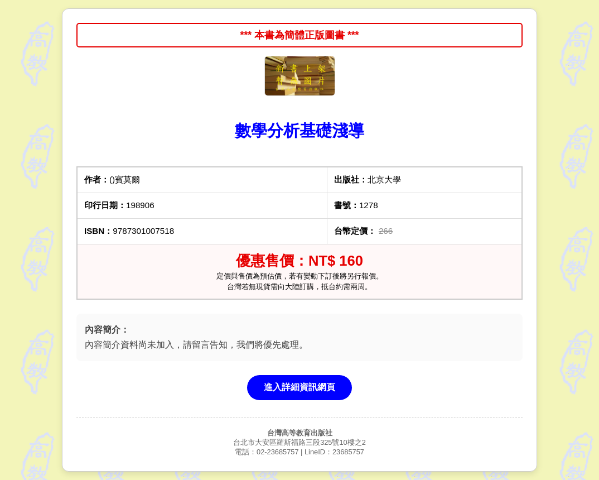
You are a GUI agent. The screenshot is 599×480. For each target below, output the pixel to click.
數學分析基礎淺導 (299, 131)
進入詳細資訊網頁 (299, 387)
